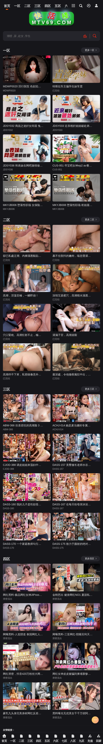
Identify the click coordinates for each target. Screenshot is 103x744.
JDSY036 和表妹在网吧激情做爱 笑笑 (23, 165)
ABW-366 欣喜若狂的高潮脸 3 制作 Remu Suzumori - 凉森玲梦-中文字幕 (23, 425)
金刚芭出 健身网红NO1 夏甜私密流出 (72, 594)
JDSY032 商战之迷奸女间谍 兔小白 (23, 125)
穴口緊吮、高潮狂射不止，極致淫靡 (23, 335)
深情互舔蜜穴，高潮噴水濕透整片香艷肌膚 (72, 295)
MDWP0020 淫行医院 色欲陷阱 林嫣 (23, 86)
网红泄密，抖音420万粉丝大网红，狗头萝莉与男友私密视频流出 (23, 673)
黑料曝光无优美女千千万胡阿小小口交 (72, 713)
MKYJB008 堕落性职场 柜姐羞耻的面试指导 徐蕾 (72, 205)
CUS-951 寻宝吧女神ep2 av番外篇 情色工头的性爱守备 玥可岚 (72, 165)
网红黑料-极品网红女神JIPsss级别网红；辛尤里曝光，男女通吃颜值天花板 (23, 594)
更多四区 (91, 558)
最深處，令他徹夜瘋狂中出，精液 (72, 374)
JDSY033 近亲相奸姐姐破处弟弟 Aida (72, 125)
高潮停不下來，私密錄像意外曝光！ (23, 374)
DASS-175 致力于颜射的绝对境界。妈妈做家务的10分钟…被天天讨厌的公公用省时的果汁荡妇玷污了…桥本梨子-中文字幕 (72, 543)
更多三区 (91, 389)
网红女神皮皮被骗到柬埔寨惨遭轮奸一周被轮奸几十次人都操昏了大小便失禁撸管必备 (72, 673)
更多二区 (91, 219)
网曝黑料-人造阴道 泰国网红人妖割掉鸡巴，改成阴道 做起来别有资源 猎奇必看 (23, 634)
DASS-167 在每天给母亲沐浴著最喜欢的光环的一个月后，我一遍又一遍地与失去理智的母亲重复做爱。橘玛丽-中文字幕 (72, 504)
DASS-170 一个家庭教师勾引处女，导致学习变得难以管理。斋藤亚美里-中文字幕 (23, 543)
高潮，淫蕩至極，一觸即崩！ (20, 295)
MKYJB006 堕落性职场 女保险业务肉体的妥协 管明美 (23, 205)
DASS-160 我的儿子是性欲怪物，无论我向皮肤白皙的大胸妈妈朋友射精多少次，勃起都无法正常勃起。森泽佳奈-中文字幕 (23, 504)
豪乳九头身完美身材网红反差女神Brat (23, 713)
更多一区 (91, 50)
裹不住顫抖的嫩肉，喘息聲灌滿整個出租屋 (72, 255)
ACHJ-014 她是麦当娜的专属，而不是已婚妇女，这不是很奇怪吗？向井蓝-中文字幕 (72, 425)
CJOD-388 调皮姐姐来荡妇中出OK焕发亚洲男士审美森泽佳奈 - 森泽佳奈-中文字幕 (23, 464)
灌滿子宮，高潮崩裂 (64, 335)
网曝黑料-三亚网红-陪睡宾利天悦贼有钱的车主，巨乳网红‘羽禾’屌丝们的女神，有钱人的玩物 (72, 634)
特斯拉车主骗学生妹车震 (67, 86)
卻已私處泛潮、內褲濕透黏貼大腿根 (23, 255)
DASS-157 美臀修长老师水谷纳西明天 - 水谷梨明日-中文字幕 (72, 464)
